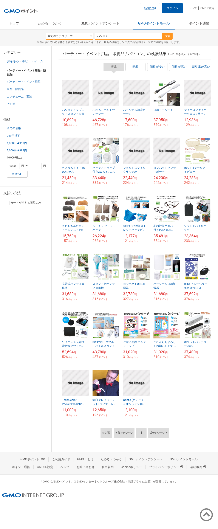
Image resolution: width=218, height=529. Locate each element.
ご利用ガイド (61, 459)
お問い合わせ (85, 467)
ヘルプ (193, 8)
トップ (14, 23)
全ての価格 (14, 128)
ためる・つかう (50, 23)
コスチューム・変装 (19, 96)
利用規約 (108, 467)
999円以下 (13, 135)
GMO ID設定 (207, 8)
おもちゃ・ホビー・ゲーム (25, 61)
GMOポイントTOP (32, 459)
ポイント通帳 (199, 23)
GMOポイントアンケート (100, 23)
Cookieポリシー (131, 467)
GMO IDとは (85, 459)
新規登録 (150, 8)
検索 (167, 36)
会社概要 (198, 467)
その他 (11, 103)
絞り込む (17, 173)
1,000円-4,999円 (17, 143)
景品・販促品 (15, 89)
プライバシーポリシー (166, 467)
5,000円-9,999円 (17, 150)
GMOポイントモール (154, 23)
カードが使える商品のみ (23, 203)
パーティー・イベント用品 (23, 81)
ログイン (172, 8)
